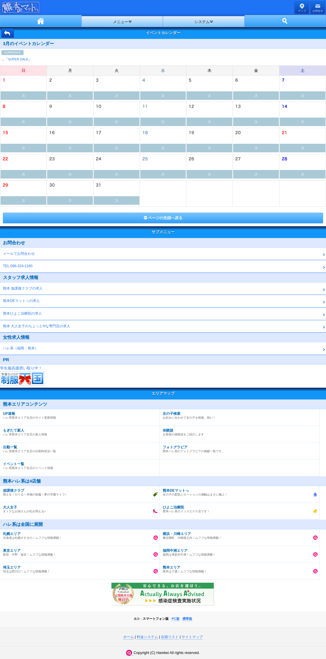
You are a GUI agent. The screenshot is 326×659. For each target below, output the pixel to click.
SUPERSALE (12, 52)
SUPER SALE (18, 59)
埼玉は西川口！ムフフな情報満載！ (78, 568)
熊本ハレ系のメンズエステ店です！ (238, 508)
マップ (302, 10)
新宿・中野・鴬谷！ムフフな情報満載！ (78, 551)
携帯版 (187, 618)
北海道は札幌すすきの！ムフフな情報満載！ (78, 534)
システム (202, 22)
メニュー (120, 22)
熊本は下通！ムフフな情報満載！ (238, 568)
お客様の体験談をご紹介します (238, 431)
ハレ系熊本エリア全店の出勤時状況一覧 (78, 448)
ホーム (41, 21)
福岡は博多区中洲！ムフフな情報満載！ (238, 551)
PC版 (175, 618)
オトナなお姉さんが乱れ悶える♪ (78, 508)
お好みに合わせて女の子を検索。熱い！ (238, 414)
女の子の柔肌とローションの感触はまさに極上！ (238, 491)
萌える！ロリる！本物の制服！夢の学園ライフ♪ (78, 491)
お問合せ (317, 10)
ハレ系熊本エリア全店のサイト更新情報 (78, 414)
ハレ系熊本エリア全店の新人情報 (78, 431)
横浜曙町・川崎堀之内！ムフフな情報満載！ (238, 534)
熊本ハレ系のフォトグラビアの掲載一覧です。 (238, 448)
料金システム (147, 637)
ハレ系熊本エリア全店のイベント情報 (78, 465)
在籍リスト (170, 637)
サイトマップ (192, 637)
